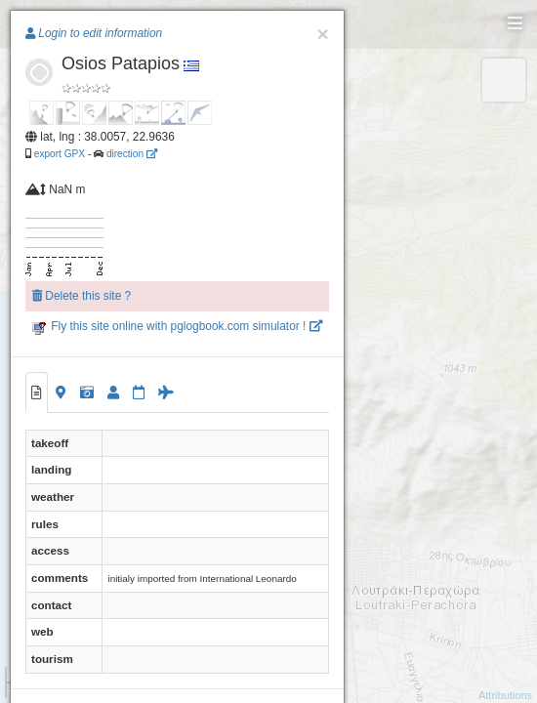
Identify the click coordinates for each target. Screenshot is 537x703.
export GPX (59, 153)
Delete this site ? (81, 296)
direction (131, 153)
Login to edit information (93, 33)
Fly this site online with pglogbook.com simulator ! (177, 326)
